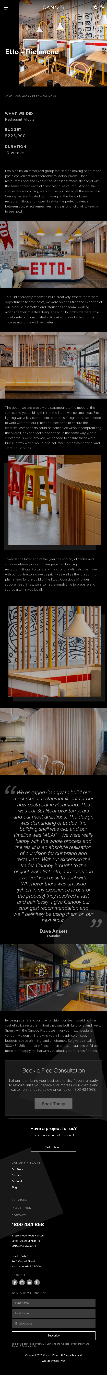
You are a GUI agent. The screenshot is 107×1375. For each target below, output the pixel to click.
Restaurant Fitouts (19, 129)
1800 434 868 (28, 1224)
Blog (14, 1187)
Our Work (17, 1181)
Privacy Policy (77, 1344)
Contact (16, 1175)
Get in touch (53, 1147)
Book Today (53, 1113)
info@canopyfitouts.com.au (28, 1235)
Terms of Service (21, 1346)
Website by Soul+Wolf (53, 1361)
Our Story (17, 1169)
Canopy (54, 7)
